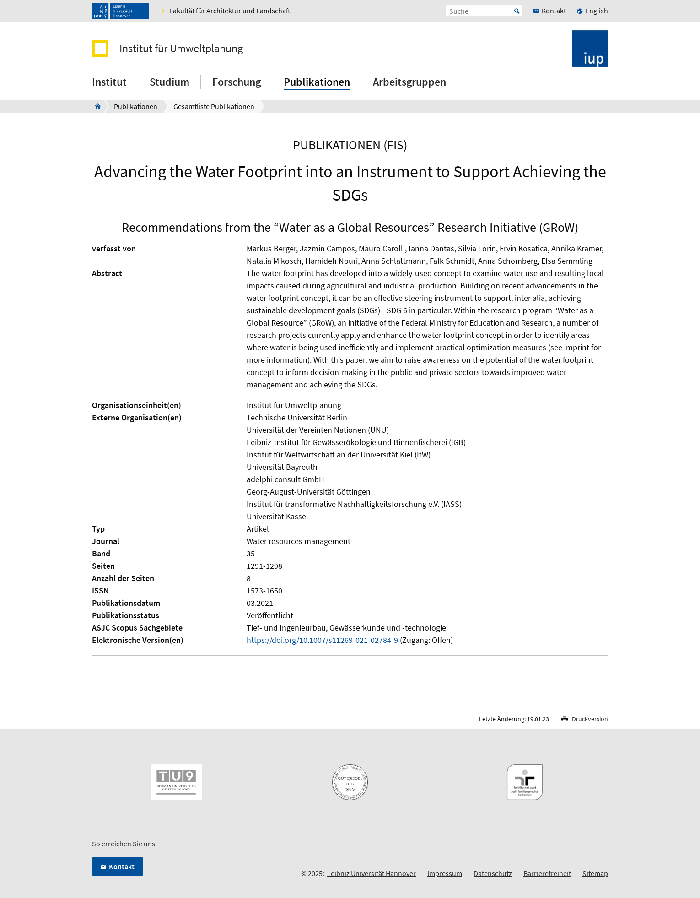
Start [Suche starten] (517, 10)
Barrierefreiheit (547, 873)
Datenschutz (493, 873)
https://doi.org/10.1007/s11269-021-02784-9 (322, 640)
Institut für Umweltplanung (181, 48)
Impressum (444, 873)
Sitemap (595, 873)
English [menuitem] (597, 10)
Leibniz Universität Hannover (371, 873)
